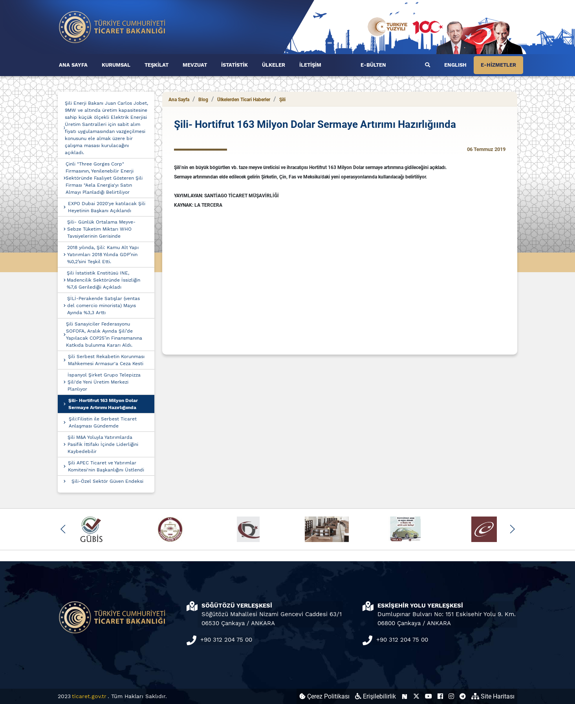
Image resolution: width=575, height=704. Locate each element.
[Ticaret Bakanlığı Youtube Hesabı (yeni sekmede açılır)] (428, 696)
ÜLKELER (273, 65)
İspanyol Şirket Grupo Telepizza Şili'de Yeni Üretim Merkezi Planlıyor (104, 382)
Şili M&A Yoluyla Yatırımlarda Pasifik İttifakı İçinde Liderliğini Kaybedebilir (103, 444)
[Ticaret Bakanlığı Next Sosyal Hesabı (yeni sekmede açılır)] (404, 696)
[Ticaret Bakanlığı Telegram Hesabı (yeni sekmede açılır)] (463, 696)
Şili (282, 99)
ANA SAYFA (73, 65)
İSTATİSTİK (234, 65)
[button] (63, 529)
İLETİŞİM (310, 65)
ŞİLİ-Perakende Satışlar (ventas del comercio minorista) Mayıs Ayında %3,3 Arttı (103, 305)
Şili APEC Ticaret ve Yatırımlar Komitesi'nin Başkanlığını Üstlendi (106, 466)
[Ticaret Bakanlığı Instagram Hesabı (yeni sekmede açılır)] (451, 696)
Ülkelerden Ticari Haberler (243, 99)
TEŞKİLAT (156, 65)
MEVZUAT (195, 65)
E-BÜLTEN (373, 65)
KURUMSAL (116, 65)
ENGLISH (455, 65)
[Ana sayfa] (112, 26)
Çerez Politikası (324, 696)
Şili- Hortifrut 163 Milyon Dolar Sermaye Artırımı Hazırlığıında (103, 404)
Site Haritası (493, 696)
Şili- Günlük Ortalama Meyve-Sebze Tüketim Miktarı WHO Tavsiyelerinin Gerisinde (101, 229)
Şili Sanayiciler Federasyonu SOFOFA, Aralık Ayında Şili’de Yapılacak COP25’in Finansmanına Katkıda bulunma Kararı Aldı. (104, 334)
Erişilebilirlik (375, 696)
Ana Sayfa (178, 99)
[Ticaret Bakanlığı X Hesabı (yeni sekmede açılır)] (416, 696)
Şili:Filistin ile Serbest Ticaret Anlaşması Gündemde (103, 422)
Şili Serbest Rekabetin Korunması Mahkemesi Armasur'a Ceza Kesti (106, 360)
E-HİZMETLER (498, 65)
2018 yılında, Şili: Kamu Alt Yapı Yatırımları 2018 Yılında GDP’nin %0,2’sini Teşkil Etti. (103, 254)
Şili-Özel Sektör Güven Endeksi (107, 481)
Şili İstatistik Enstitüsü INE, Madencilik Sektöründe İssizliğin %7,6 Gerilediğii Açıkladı (103, 280)
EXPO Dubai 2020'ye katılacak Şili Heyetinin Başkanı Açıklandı (106, 207)
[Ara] (427, 65)
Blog (203, 99)
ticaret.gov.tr (89, 696)
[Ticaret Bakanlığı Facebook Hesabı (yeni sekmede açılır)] (440, 696)
